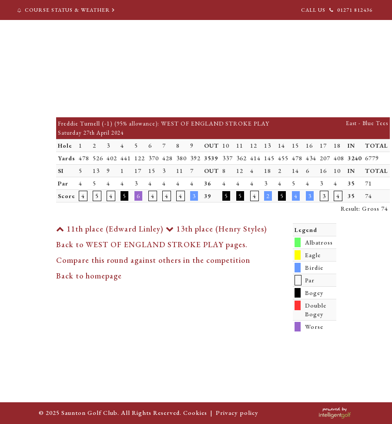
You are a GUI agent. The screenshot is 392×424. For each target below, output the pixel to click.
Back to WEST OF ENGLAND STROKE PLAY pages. (152, 244)
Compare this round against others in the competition (153, 260)
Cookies (195, 412)
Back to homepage (89, 276)
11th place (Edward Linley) (110, 229)
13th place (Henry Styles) (216, 229)
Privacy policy (237, 412)
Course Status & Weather (66, 10)
